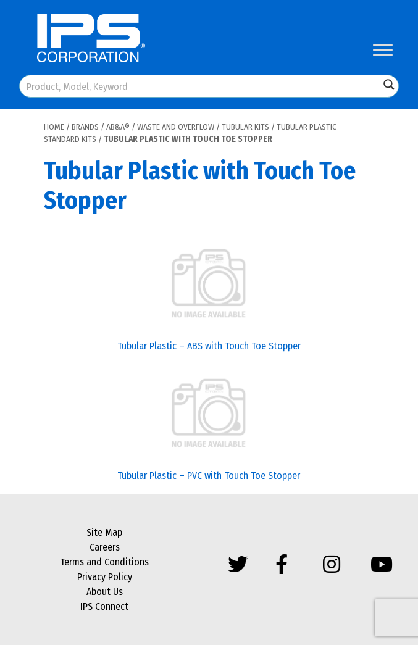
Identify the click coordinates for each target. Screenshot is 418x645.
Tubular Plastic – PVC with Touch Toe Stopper (208, 475)
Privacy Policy (104, 577)
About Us (104, 591)
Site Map (104, 532)
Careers (105, 547)
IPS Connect (104, 606)
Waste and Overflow (175, 127)
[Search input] (200, 86)
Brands (85, 127)
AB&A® (118, 127)
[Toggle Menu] (383, 50)
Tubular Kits (245, 127)
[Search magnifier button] (389, 84)
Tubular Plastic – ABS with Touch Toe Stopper (209, 346)
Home (54, 127)
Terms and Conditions (104, 562)
